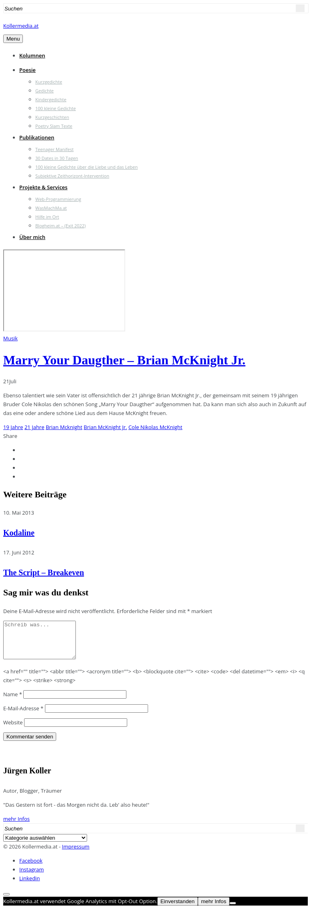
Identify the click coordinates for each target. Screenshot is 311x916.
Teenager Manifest (54, 149)
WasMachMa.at (51, 208)
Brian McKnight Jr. (105, 427)
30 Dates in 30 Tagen (56, 158)
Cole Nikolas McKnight (155, 427)
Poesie (27, 70)
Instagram (31, 876)
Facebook (31, 867)
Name (12, 701)
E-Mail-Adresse (23, 715)
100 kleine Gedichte (55, 108)
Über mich (32, 237)
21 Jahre (34, 427)
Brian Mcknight (64, 427)
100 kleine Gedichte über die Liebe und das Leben (86, 167)
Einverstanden (178, 909)
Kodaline (19, 532)
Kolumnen (32, 55)
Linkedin (29, 885)
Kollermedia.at (21, 25)
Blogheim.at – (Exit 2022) (60, 226)
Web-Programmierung (58, 199)
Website (13, 729)
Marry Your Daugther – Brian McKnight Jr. (124, 360)
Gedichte (44, 91)
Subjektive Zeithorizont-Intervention (72, 176)
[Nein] (233, 910)
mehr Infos (16, 826)
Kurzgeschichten (52, 117)
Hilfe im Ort (47, 217)
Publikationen (36, 137)
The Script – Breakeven (43, 572)
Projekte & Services (43, 187)
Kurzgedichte (48, 82)
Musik (10, 338)
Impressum (75, 853)
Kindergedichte (50, 99)
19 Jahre (13, 427)
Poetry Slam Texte (53, 126)
